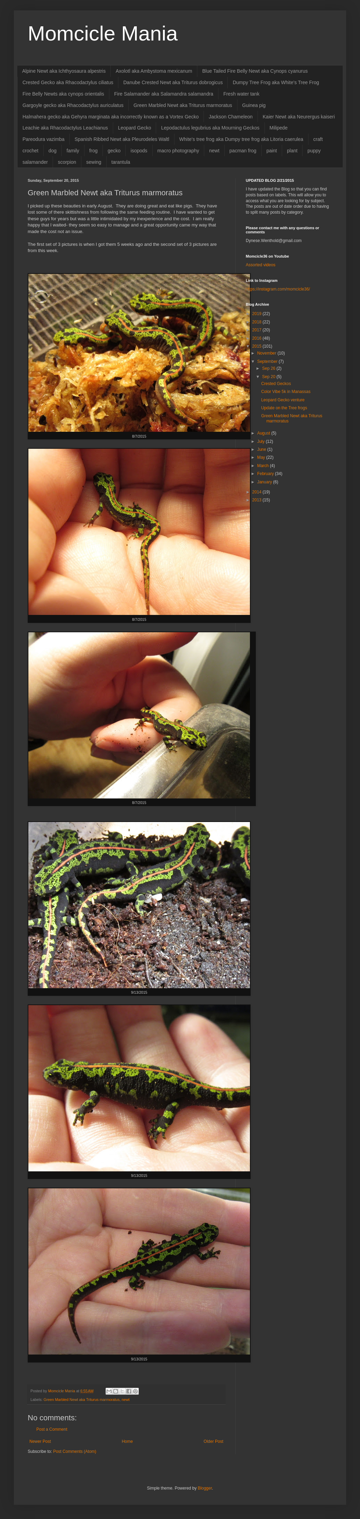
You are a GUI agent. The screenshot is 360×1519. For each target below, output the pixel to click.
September (268, 361)
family (72, 150)
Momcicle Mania (103, 33)
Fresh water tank (241, 94)
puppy (314, 150)
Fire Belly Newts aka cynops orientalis (63, 94)
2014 (257, 492)
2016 (257, 338)
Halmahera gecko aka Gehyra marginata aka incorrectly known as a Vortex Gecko (110, 116)
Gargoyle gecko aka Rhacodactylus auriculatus (73, 105)
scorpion (67, 162)
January (265, 482)
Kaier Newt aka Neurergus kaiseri (299, 116)
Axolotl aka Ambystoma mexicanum (154, 71)
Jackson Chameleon (231, 116)
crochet (30, 150)
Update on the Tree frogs (284, 407)
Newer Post (40, 1441)
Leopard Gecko (134, 128)
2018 (257, 322)
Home (127, 1441)
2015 (257, 346)
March (263, 465)
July (261, 441)
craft (318, 139)
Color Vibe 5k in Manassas (285, 391)
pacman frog (243, 150)
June (262, 449)
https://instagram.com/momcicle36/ (278, 289)
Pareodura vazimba (43, 139)
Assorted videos (260, 264)
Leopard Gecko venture (282, 399)
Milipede (279, 128)
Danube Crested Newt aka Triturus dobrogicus (173, 82)
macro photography (178, 150)
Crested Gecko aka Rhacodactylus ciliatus (67, 82)
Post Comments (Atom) (74, 1451)
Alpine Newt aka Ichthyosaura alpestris (64, 71)
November (267, 353)
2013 (257, 500)
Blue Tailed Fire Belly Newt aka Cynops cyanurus (255, 71)
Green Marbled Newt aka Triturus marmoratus (183, 105)
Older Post (213, 1441)
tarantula (120, 162)
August (264, 433)
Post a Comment (51, 1429)
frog (93, 150)
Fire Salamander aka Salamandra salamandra (163, 94)
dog (52, 150)
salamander (35, 162)
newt (214, 150)
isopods (138, 150)
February (266, 473)
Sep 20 (269, 376)
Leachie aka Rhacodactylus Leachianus (65, 128)
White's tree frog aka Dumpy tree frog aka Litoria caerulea (241, 139)
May (261, 457)
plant (292, 150)
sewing (93, 162)
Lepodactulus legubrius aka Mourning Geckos (210, 128)
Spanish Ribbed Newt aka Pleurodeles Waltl (121, 139)
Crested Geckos (276, 383)
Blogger (205, 1488)
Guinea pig (254, 105)
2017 (257, 330)
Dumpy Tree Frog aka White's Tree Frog (276, 82)
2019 (257, 313)
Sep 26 (269, 368)
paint (272, 150)
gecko (114, 150)
